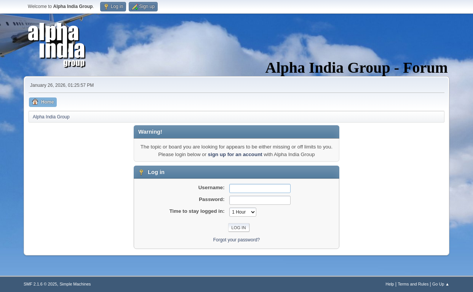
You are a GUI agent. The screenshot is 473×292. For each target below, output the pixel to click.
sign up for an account (235, 154)
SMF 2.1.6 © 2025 (40, 284)
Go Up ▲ (440, 284)
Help (389, 284)
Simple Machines (75, 284)
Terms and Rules (413, 284)
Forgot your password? (236, 240)
